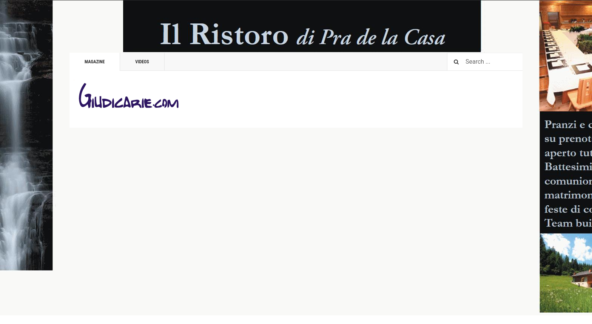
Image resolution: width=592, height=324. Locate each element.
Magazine (95, 61)
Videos (142, 61)
